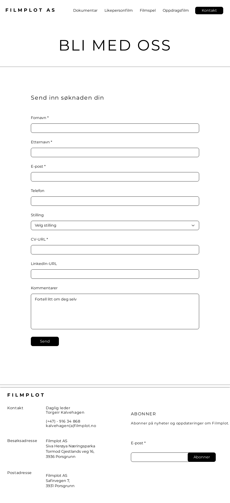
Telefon (37, 191)
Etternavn (40, 142)
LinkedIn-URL (44, 264)
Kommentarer (44, 288)
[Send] (45, 341)
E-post (37, 166)
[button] (209, 10)
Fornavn (38, 118)
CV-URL (38, 239)
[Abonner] (202, 457)
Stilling (37, 215)
